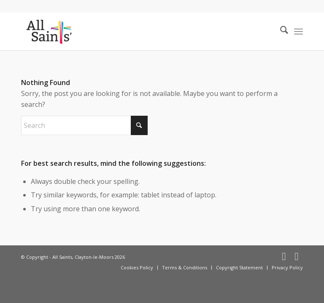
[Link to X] (296, 256)
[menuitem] (280, 31)
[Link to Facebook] (284, 256)
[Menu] (298, 31)
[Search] (280, 31)
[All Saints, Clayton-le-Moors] (49, 31)
